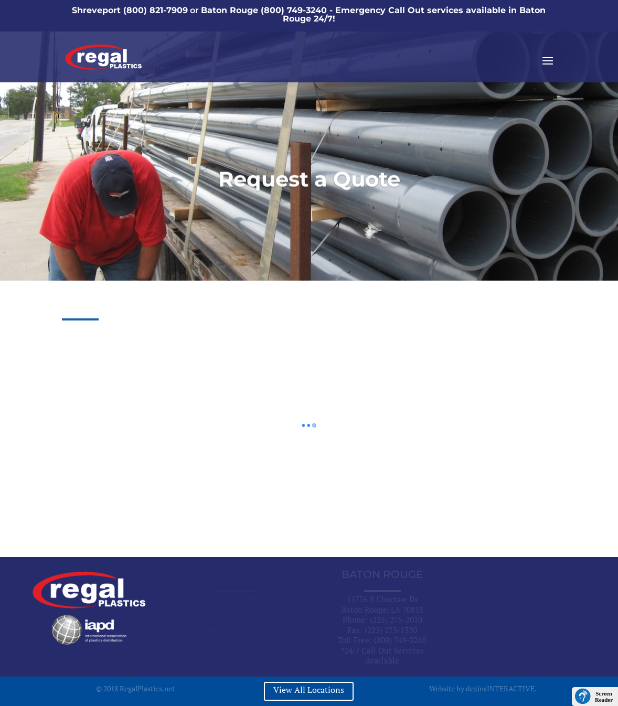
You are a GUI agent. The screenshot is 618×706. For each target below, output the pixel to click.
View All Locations (308, 690)
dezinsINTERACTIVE (500, 688)
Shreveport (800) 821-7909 (130, 10)
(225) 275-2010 (396, 619)
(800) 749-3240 (400, 640)
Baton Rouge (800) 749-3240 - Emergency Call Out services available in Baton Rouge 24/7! (373, 14)
